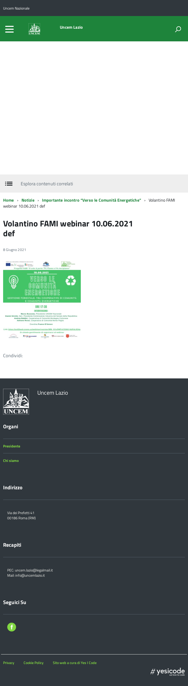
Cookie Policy (34, 662)
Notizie (27, 200)
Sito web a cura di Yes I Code (75, 662)
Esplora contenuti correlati (47, 183)
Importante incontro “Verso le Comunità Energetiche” (91, 200)
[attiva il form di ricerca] (178, 29)
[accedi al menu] (9, 29)
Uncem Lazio (71, 27)
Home (8, 200)
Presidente (11, 446)
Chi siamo (11, 460)
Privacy (8, 662)
